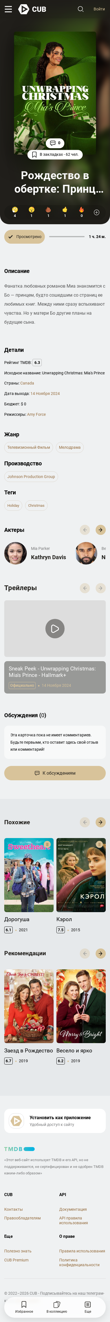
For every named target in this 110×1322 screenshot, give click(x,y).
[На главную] (32, 9)
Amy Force (36, 414)
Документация (73, 1209)
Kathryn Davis (48, 557)
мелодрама (70, 447)
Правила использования (82, 1251)
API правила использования (73, 1220)
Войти (99, 9)
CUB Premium (16, 1260)
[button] (101, 530)
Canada (27, 383)
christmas (36, 505)
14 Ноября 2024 (45, 393)
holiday (13, 505)
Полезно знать (18, 1251)
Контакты (13, 1209)
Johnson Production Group (31, 476)
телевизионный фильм (28, 447)
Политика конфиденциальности (79, 1262)
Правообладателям (22, 1218)
